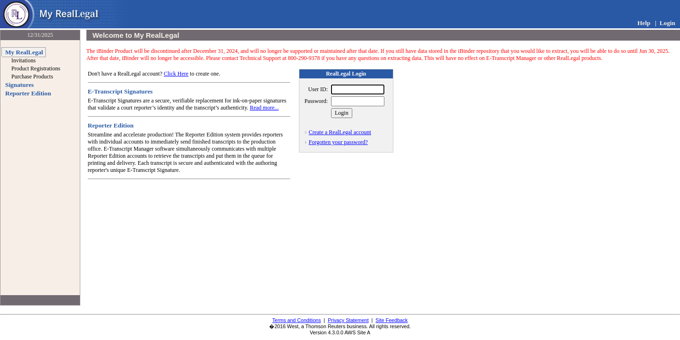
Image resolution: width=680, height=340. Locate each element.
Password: (316, 101)
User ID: (318, 89)
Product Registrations (35, 68)
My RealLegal (24, 52)
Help (644, 22)
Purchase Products (32, 76)
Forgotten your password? (338, 142)
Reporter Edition (28, 93)
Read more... (264, 107)
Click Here (176, 73)
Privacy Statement (348, 320)
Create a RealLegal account (340, 132)
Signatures (19, 84)
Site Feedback (391, 320)
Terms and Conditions (296, 320)
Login (667, 22)
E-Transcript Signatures (120, 91)
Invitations (23, 60)
